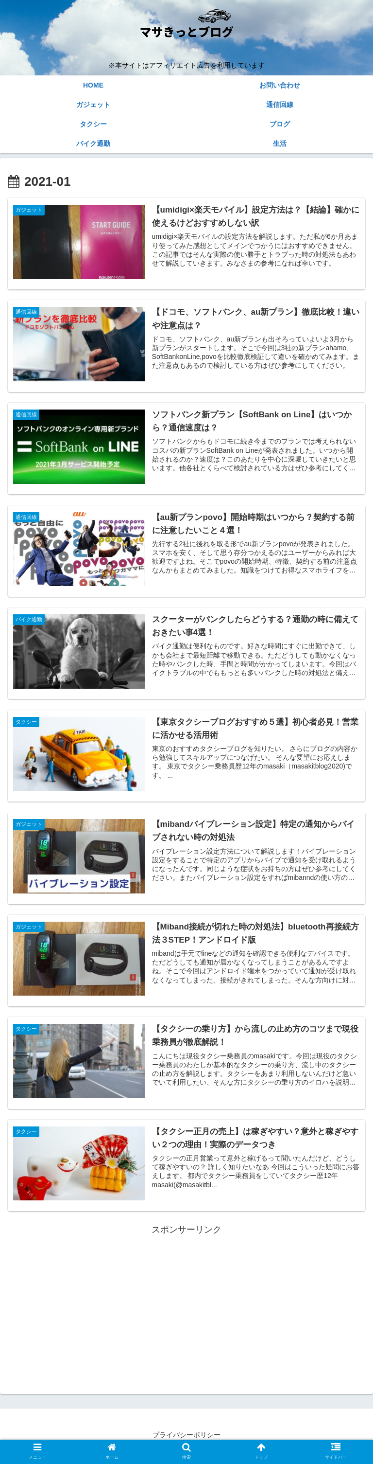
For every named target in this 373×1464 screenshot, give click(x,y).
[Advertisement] (186, 1304)
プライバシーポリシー (186, 1433)
